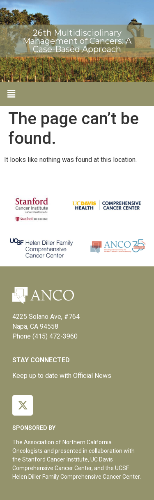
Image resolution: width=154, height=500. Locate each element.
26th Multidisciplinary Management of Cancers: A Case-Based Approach (77, 41)
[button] (11, 94)
